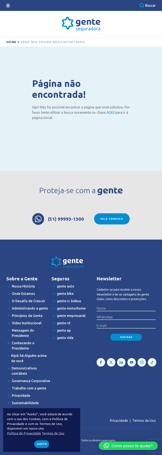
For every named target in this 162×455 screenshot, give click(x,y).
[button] (128, 446)
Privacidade (119, 420)
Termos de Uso (144, 420)
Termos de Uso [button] (53, 433)
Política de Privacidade (24, 433)
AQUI (111, 112)
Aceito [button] (42, 444)
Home (11, 42)
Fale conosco (111, 219)
